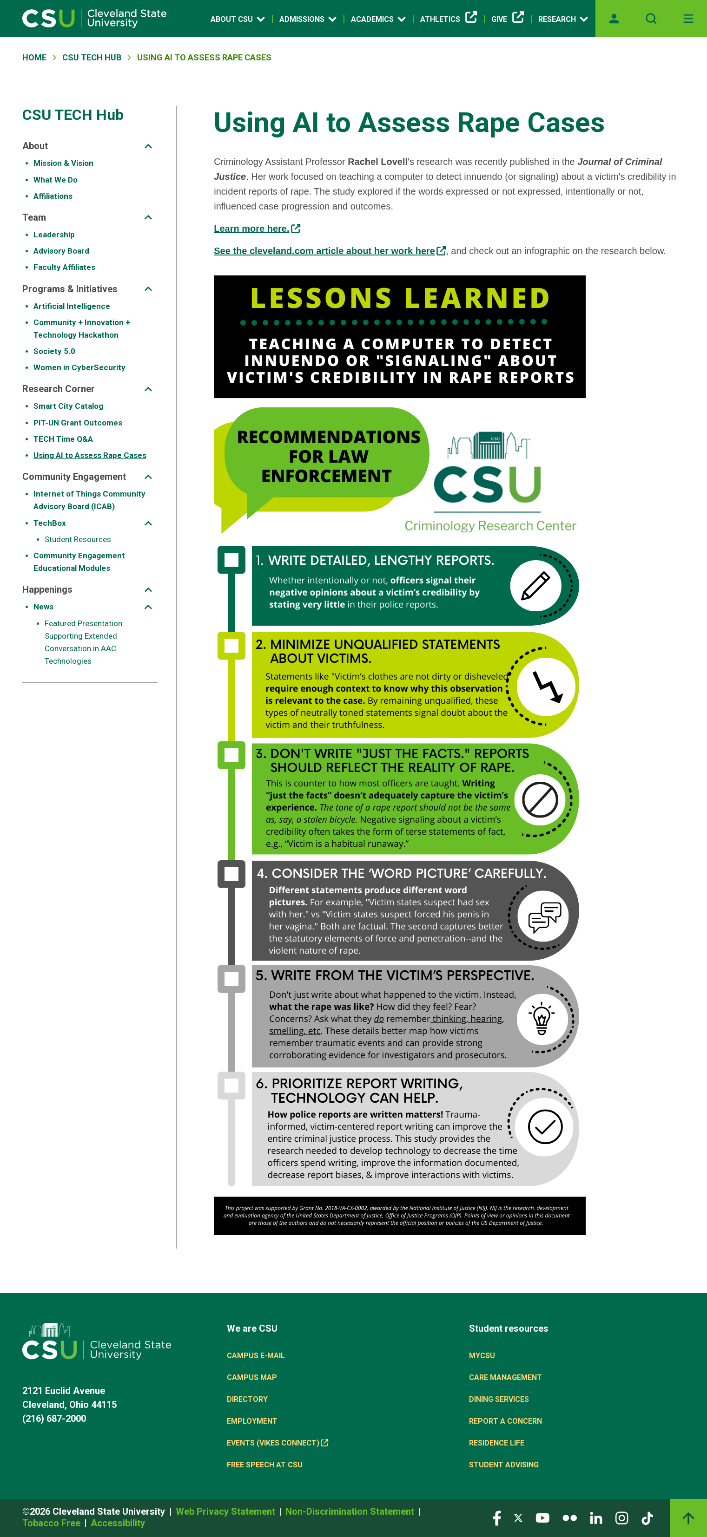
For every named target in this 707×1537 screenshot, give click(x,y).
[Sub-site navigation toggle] (148, 146)
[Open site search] (651, 18)
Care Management (505, 1377)
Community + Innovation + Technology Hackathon (81, 329)
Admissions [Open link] (308, 19)
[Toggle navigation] (688, 18)
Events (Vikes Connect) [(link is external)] (277, 1443)
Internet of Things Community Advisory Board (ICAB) (89, 500)
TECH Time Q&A (63, 439)
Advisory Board (61, 250)
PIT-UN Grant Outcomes (77, 422)
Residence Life (496, 1443)
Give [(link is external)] (507, 19)
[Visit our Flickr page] (569, 1517)
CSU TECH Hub (91, 57)
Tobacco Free (52, 1523)
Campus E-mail (256, 1355)
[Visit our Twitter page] (518, 1517)
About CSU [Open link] (238, 19)
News (43, 606)
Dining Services (499, 1399)
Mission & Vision (63, 163)
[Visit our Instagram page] (621, 1517)
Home (34, 57)
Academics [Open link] (378, 19)
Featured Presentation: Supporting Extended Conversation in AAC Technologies (84, 642)
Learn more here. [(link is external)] (257, 228)
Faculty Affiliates (64, 267)
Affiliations (53, 196)
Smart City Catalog (68, 406)
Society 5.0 (54, 351)
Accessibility (118, 1523)
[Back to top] (688, 1518)
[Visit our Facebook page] (497, 1517)
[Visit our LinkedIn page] (596, 1517)
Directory (247, 1399)
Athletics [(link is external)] (448, 19)
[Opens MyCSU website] (614, 18)
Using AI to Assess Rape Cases (89, 455)
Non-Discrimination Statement (350, 1511)
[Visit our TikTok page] (647, 1517)
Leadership (54, 234)
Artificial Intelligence (71, 306)
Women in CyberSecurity (79, 367)
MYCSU (482, 1355)
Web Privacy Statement (227, 1511)
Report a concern (505, 1421)
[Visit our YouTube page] (542, 1517)
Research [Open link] (563, 19)
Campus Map (252, 1377)
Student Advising (504, 1464)
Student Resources (78, 539)
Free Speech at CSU (265, 1464)
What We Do (55, 179)
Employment (252, 1421)
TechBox (49, 523)
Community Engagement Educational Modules (79, 562)
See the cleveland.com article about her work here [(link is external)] (330, 251)
